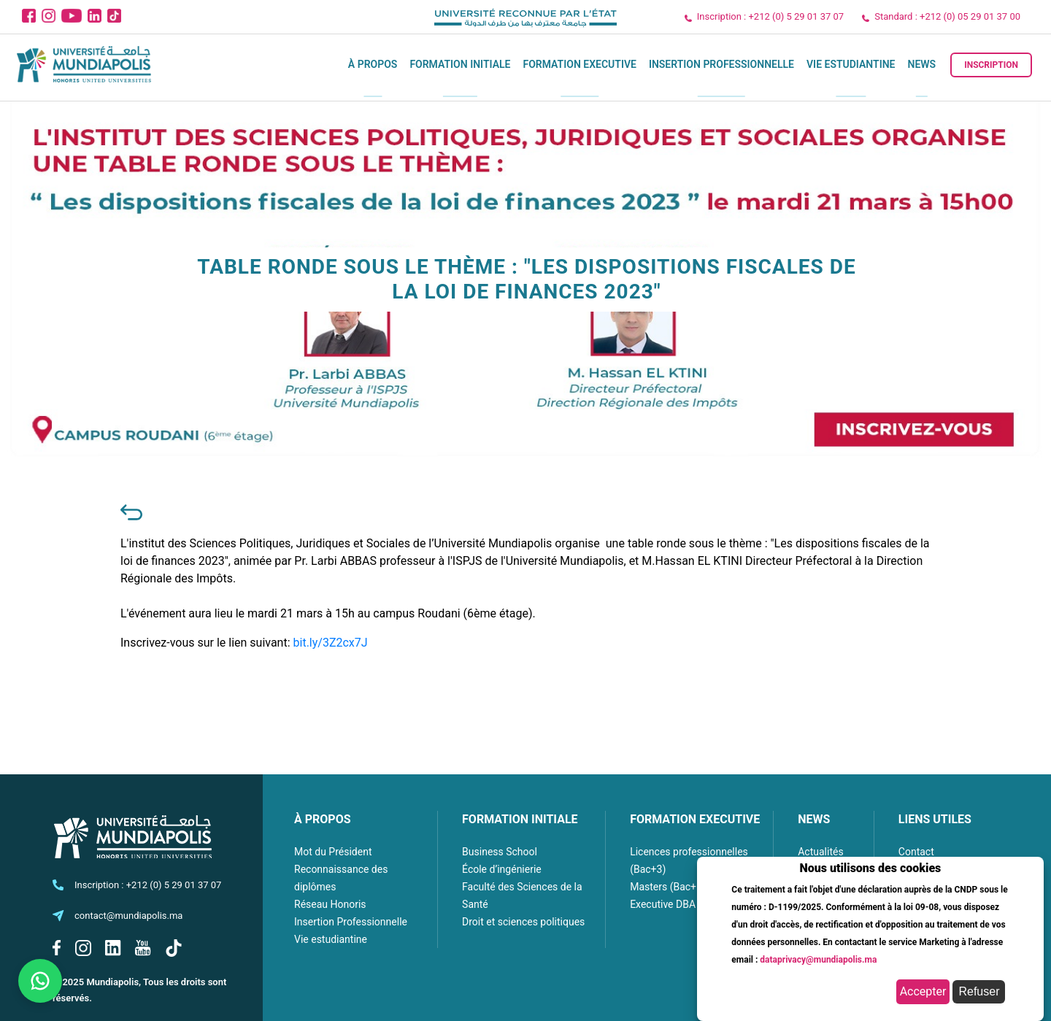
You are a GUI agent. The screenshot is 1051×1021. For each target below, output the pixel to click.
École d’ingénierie (502, 869)
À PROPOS (322, 819)
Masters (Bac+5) (668, 887)
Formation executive (579, 64)
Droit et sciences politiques (523, 922)
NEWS (814, 819)
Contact (916, 852)
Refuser (978, 991)
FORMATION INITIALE (519, 819)
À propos (373, 64)
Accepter (923, 991)
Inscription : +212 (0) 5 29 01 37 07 (770, 16)
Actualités (820, 852)
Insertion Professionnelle (721, 64)
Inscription (991, 65)
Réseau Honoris (330, 904)
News (922, 64)
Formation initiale (459, 64)
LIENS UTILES (934, 819)
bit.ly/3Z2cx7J (330, 643)
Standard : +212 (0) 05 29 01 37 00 (947, 16)
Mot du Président (332, 852)
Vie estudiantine (851, 64)
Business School (499, 852)
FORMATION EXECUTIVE (695, 819)
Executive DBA (663, 904)
